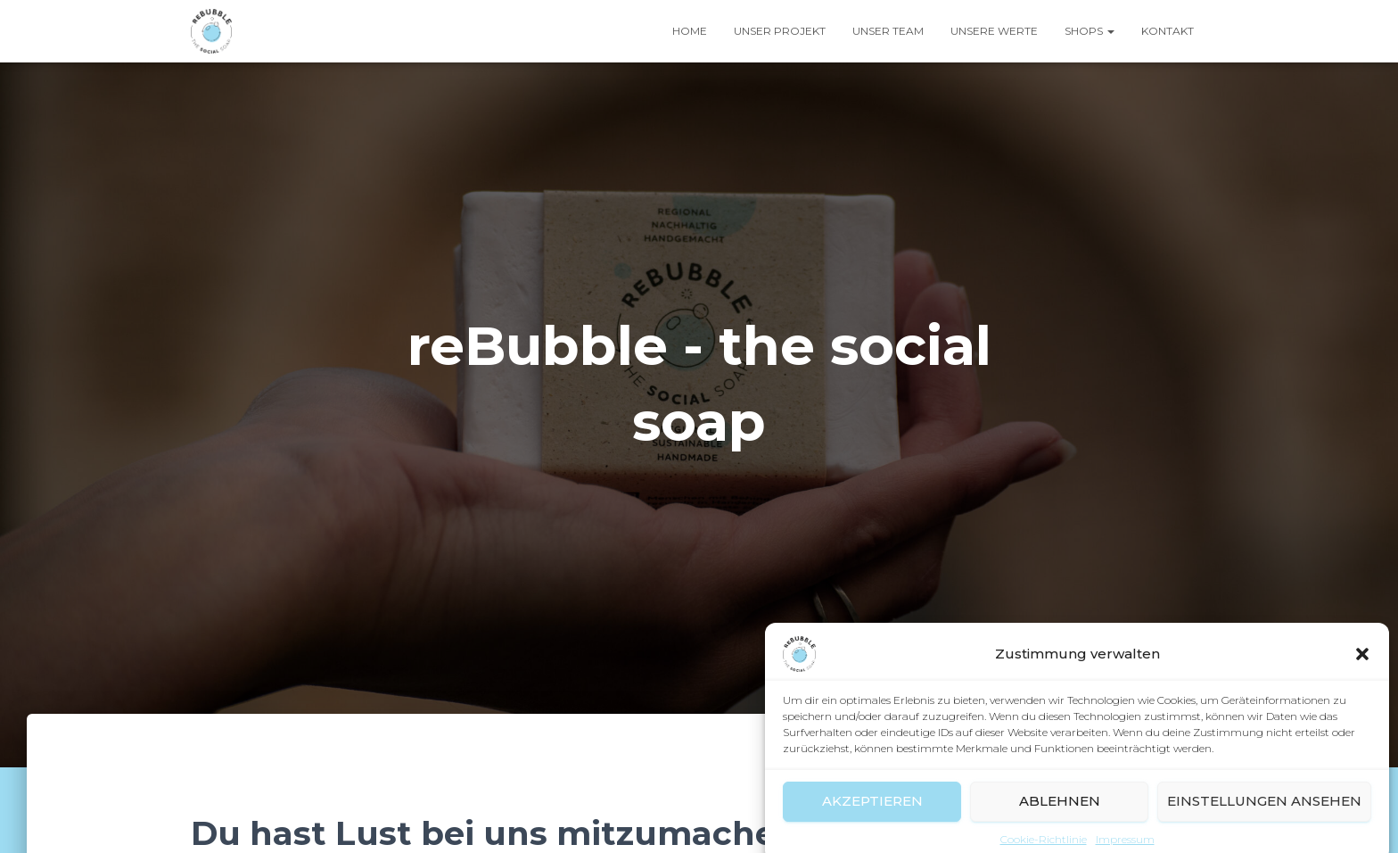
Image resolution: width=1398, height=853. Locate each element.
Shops (1089, 30)
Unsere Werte (994, 30)
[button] (1362, 665)
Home (689, 30)
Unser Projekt (780, 30)
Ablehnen (1059, 812)
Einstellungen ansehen (1264, 812)
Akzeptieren (872, 812)
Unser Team (888, 30)
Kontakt (1167, 30)
